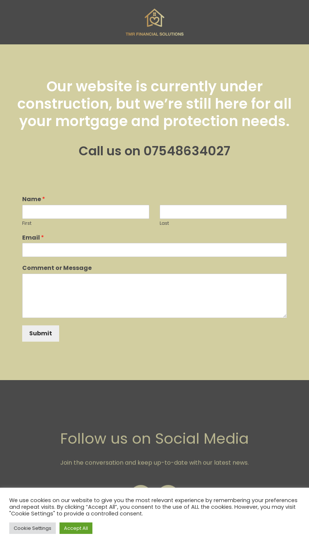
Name (33, 199)
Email (33, 238)
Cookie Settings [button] (32, 528)
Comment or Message (57, 268)
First (26, 223)
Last (164, 223)
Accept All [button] (76, 528)
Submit (40, 333)
